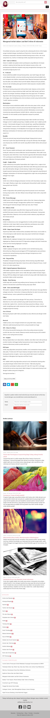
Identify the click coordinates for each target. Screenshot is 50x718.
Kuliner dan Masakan (8, 598)
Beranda (13, 713)
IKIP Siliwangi (6, 656)
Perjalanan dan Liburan (9, 617)
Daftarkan (19, 408)
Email (6, 404)
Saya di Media (6, 636)
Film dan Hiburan (7, 614)
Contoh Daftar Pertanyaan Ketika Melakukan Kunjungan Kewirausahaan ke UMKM (22, 663)
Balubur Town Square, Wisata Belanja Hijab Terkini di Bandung (18, 679)
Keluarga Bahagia (7, 601)
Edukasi (5, 627)
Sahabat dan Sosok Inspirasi (10, 640)
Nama (6, 401)
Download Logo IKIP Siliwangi (10, 683)
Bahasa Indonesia (8, 633)
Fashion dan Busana (8, 608)
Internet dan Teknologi (9, 643)
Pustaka (31, 713)
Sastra (5, 611)
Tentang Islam (7, 624)
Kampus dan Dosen (8, 649)
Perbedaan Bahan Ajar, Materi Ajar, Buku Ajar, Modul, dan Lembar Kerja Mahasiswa (23, 666)
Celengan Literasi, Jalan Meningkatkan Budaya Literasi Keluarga (18, 689)
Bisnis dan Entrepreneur (9, 653)
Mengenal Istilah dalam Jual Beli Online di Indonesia (15, 676)
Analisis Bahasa (7, 646)
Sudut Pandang (7, 630)
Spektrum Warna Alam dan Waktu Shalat (12, 673)
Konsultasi (36, 713)
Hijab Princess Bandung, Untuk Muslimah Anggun (14, 692)
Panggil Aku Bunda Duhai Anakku (10, 686)
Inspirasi (5, 604)
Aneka (3, 7)
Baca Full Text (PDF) (9, 378)
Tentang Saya (20, 713)
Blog (26, 713)
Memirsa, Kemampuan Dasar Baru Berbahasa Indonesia (16, 670)
